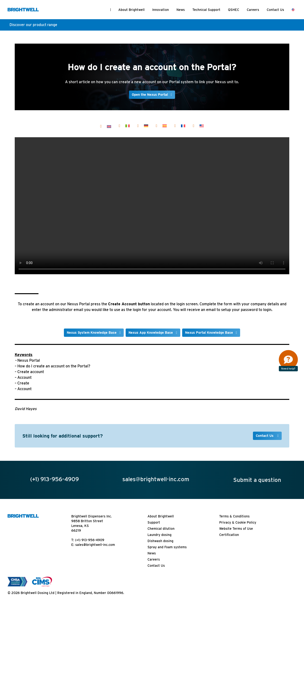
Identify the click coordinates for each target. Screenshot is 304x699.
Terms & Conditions (234, 516)
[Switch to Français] (183, 126)
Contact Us (275, 10)
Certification (229, 535)
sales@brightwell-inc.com (95, 545)
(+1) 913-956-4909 (89, 540)
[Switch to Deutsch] (146, 126)
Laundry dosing (159, 535)
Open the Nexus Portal (150, 94)
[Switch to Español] (164, 126)
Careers (253, 10)
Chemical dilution (161, 528)
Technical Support (206, 10)
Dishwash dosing (160, 541)
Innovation (160, 10)
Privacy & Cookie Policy (237, 522)
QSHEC (233, 10)
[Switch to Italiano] (127, 126)
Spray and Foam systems (167, 547)
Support (153, 522)
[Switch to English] (109, 126)
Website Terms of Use (236, 528)
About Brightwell (131, 10)
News (180, 10)
